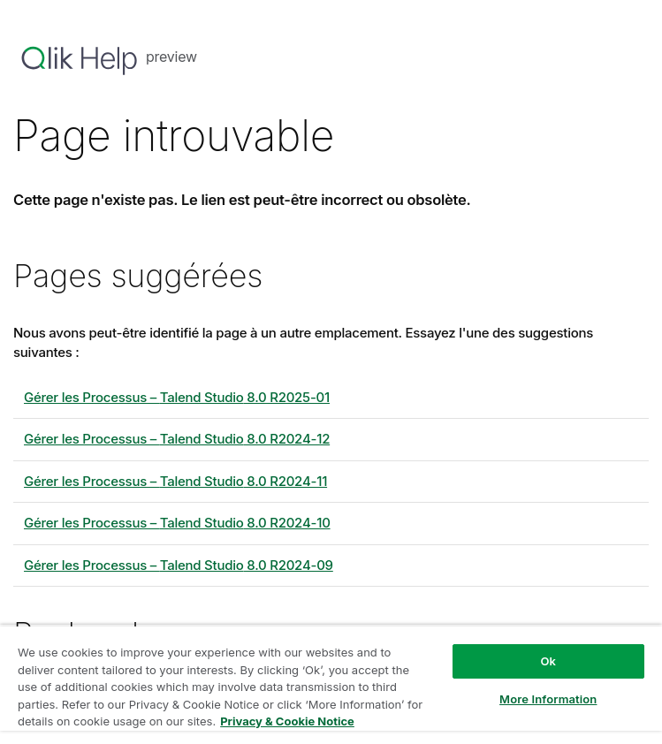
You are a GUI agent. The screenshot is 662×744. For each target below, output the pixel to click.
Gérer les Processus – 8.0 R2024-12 (177, 438)
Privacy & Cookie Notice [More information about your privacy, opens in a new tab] (287, 721)
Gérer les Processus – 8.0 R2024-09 (178, 565)
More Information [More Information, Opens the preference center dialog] (548, 699)
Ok (548, 661)
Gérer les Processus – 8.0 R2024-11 (175, 481)
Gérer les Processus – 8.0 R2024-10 (177, 522)
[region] (331, 684)
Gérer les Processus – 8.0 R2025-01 (177, 397)
